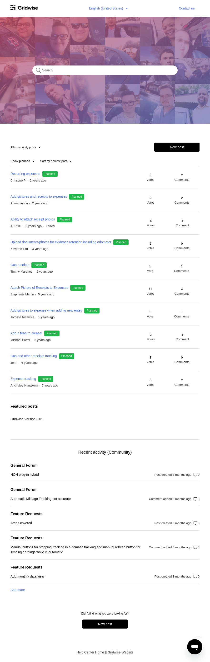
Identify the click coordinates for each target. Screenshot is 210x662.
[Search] (105, 70)
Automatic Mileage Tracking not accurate (40, 499)
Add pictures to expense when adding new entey (46, 310)
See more (17, 590)
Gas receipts (20, 265)
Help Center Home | (91, 652)
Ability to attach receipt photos (32, 219)
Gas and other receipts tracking (33, 356)
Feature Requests (26, 514)
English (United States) (106, 8)
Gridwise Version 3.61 (26, 419)
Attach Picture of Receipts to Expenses (39, 287)
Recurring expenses (25, 174)
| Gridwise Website (120, 652)
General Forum (24, 465)
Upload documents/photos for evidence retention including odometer (61, 242)
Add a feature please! (26, 333)
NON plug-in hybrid (24, 474)
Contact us (187, 8)
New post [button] (177, 147)
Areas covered (21, 523)
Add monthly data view (27, 576)
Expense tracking (23, 379)
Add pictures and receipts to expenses (38, 196)
